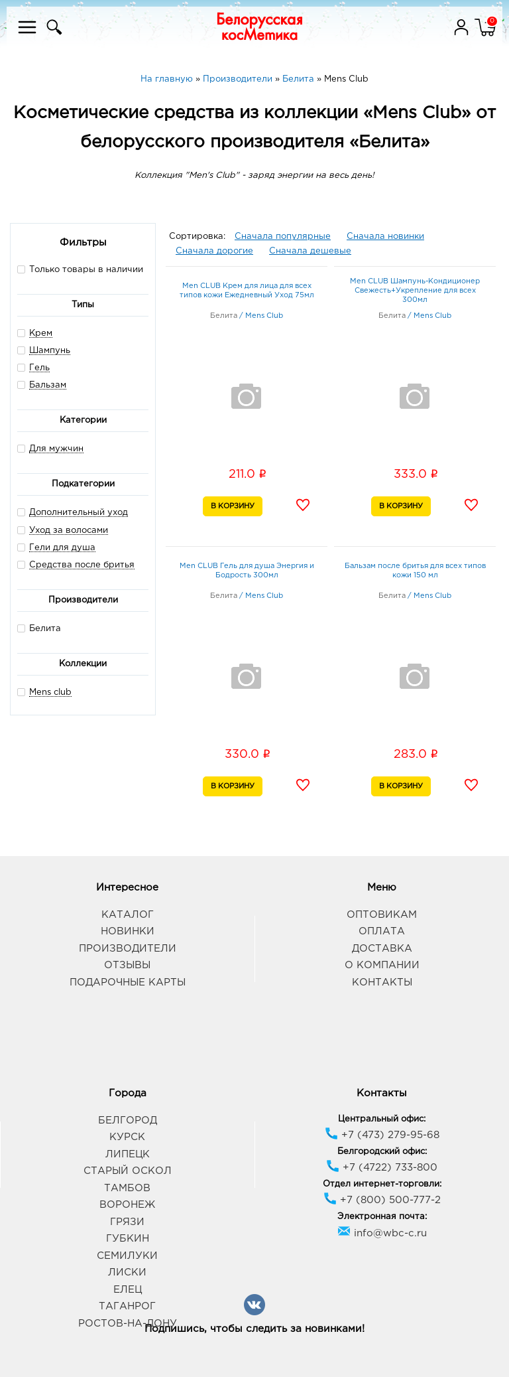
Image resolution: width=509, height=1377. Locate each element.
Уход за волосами (68, 530)
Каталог (127, 914)
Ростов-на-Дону (127, 1323)
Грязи (127, 1222)
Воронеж (127, 1204)
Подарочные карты (128, 982)
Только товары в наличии (80, 269)
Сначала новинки (385, 236)
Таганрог (127, 1306)
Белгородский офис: (382, 1151)
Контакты (382, 982)
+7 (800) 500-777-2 (382, 1200)
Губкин (127, 1238)
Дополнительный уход (78, 512)
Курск (127, 1137)
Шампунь (49, 350)
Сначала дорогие (214, 251)
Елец (127, 1289)
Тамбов (127, 1188)
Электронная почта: (382, 1216)
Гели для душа (62, 547)
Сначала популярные (283, 236)
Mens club (50, 692)
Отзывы (127, 965)
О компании (382, 965)
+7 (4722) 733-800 (381, 1167)
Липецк (127, 1154)
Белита (39, 628)
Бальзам (47, 385)
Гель (39, 368)
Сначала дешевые (310, 251)
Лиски (127, 1272)
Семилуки (127, 1256)
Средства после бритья (82, 565)
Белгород (127, 1120)
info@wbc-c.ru (382, 1233)
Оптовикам (382, 914)
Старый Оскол (128, 1171)
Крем (40, 333)
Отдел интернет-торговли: (382, 1184)
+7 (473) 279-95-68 (382, 1135)
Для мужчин (56, 449)
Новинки (127, 931)
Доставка (382, 948)
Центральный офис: (381, 1119)
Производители (127, 948)
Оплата (382, 931)
